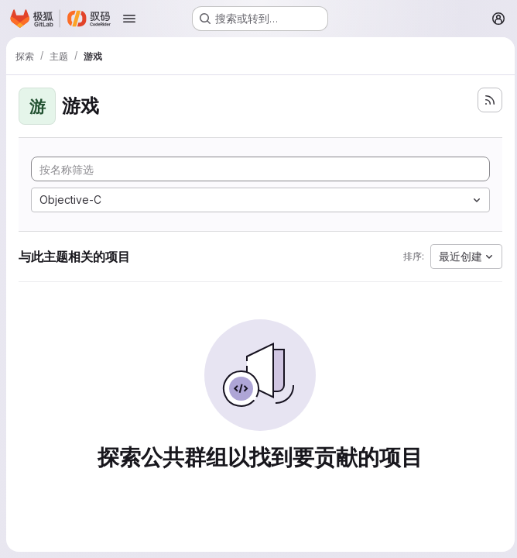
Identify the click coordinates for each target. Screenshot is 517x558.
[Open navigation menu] (129, 18)
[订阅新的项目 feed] (486, 100)
